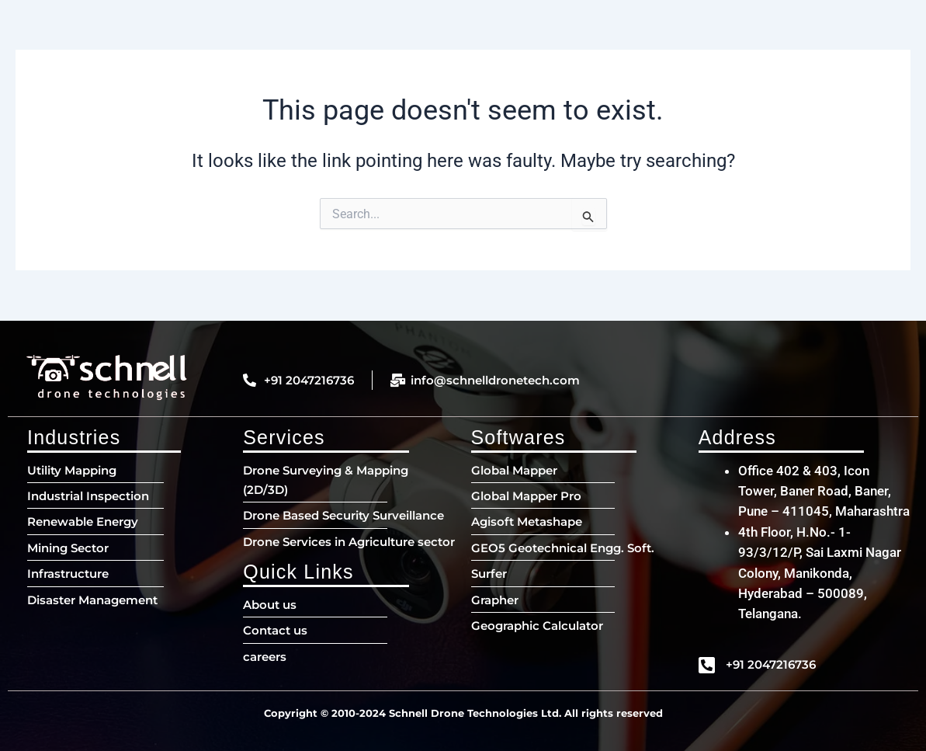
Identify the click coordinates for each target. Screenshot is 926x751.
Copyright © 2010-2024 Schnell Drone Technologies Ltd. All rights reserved (463, 713)
